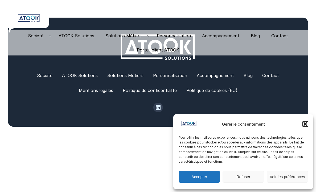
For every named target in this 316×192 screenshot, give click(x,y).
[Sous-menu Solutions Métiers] (148, 35)
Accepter (199, 176)
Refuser (243, 176)
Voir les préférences (287, 176)
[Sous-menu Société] (50, 35)
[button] (305, 124)
